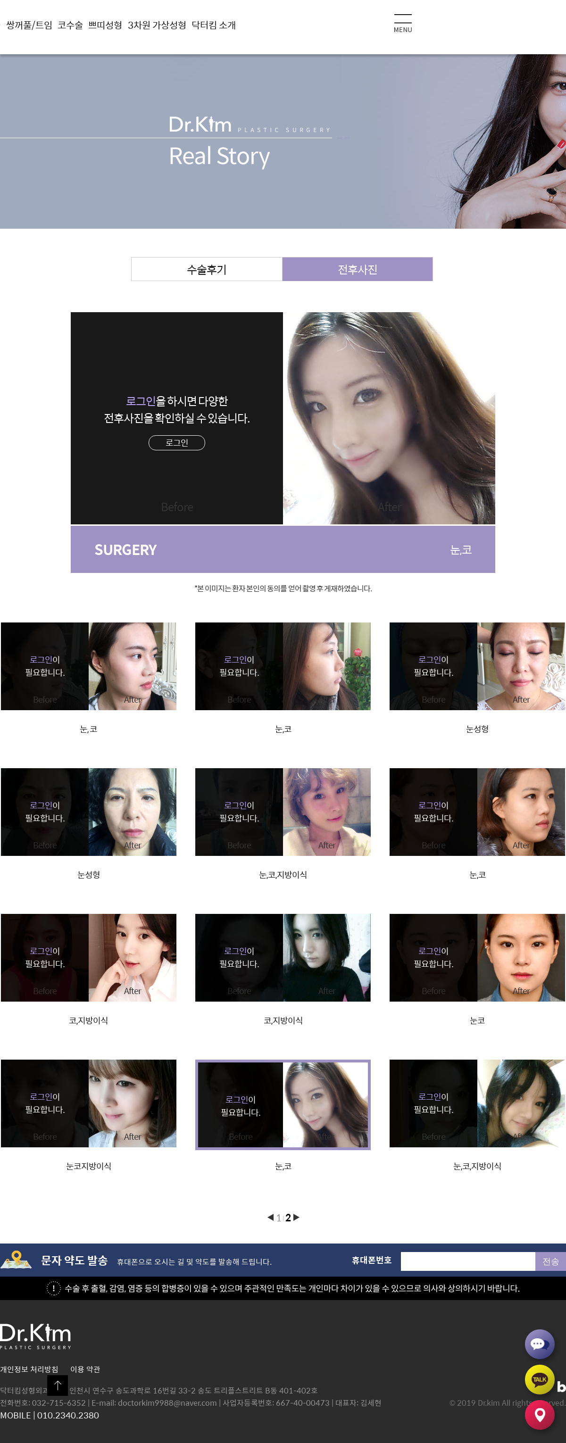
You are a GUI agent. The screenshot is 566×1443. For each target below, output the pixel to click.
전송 (550, 1261)
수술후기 (206, 269)
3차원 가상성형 (157, 24)
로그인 (177, 442)
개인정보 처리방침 (29, 1369)
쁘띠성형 (105, 24)
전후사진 (357, 269)
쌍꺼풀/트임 (29, 24)
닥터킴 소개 (213, 24)
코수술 (70, 24)
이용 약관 (85, 1369)
